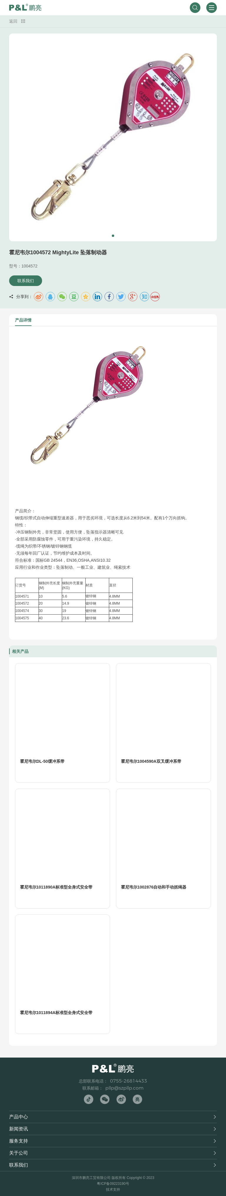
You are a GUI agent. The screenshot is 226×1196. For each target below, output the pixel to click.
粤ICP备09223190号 (113, 1184)
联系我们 (25, 280)
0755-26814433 (128, 1081)
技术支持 (113, 1189)
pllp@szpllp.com (124, 1088)
